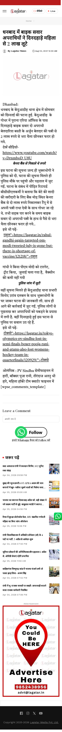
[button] (4, 11)
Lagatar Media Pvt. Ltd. (44, 722)
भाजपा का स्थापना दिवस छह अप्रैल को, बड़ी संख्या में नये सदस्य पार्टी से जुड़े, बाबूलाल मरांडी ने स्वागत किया (24, 504)
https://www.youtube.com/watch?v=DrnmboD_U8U (30, 155)
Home (29, 21)
